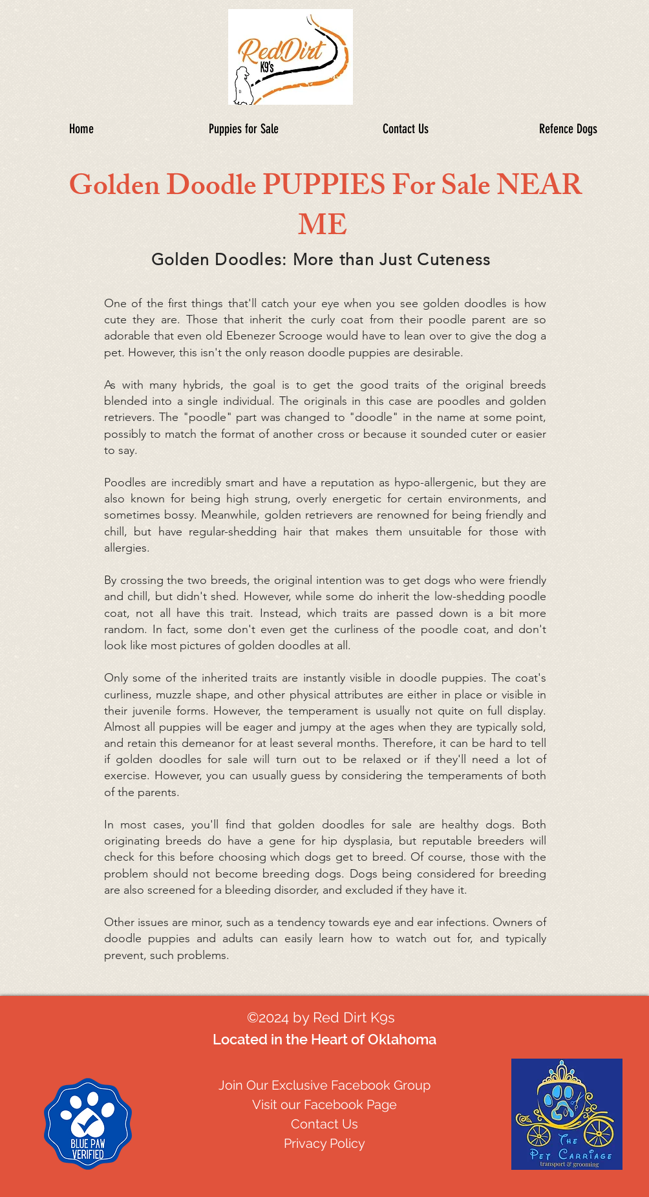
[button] (568, 128)
